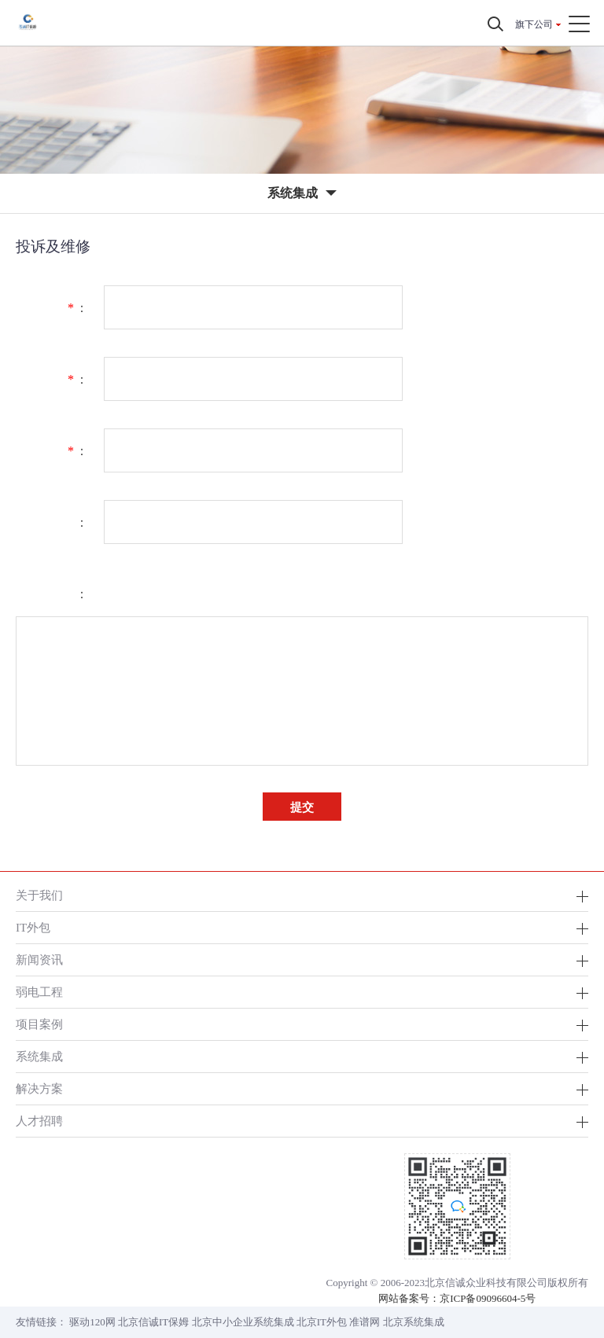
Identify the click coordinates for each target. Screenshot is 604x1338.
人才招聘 (39, 1120)
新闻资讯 (39, 959)
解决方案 (39, 1088)
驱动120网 (92, 1322)
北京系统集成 (413, 1322)
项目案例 (39, 1024)
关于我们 (39, 895)
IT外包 (33, 927)
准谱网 (364, 1322)
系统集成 (39, 1056)
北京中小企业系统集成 (243, 1322)
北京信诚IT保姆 (153, 1322)
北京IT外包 (321, 1322)
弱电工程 (39, 991)
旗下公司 (534, 24)
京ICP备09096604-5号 (488, 1298)
